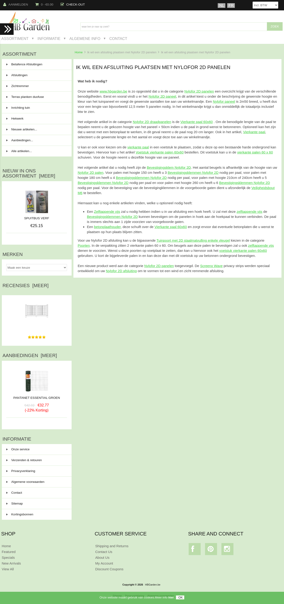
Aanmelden (15, 4)
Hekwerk (36, 118)
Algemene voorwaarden (25, 482)
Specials (8, 557)
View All (8, 569)
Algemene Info (84, 38)
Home (78, 52)
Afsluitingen (36, 75)
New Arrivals (11, 563)
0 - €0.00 (44, 4)
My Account (104, 563)
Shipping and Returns (111, 546)
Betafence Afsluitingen (36, 64)
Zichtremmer (36, 86)
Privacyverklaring (20, 471)
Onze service (18, 449)
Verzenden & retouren (24, 460)
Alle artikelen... (19, 151)
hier (171, 599)
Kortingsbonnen (19, 514)
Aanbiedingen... (19, 140)
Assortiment (15, 38)
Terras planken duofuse (36, 96)
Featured (8, 552)
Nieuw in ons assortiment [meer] (29, 173)
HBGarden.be (152, 584)
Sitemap (14, 503)
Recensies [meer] (25, 285)
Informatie (48, 38)
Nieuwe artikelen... (21, 129)
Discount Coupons (109, 569)
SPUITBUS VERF (36, 218)
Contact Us (103, 552)
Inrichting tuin (36, 107)
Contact (118, 38)
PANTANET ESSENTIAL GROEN (36, 396)
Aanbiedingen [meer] (30, 355)
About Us (102, 557)
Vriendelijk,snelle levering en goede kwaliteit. (37, 325)
